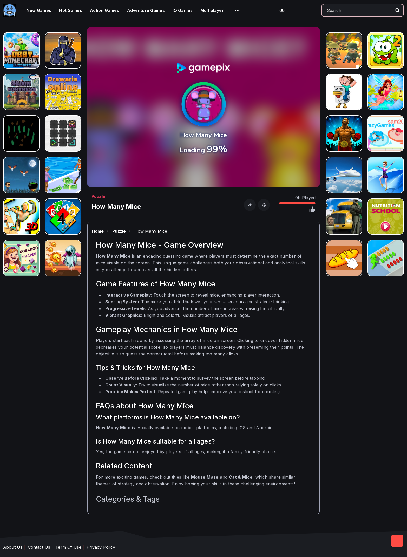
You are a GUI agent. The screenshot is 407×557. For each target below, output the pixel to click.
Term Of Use (68, 547)
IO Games (183, 10)
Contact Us (39, 547)
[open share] (250, 205)
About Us (12, 547)
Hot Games (70, 10)
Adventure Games (146, 10)
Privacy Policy (101, 547)
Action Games (104, 10)
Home (98, 231)
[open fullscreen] (264, 205)
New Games (39, 10)
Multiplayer (212, 10)
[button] (237, 10)
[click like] (312, 210)
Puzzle (98, 196)
